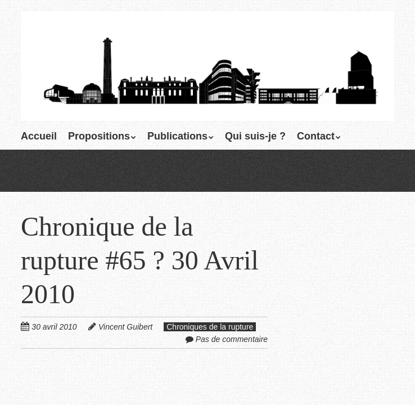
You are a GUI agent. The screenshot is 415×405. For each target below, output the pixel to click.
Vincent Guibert (125, 326)
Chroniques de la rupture (209, 326)
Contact (316, 136)
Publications (177, 136)
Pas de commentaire (232, 339)
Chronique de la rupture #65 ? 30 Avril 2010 (140, 260)
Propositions (99, 136)
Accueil (39, 136)
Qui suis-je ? (255, 136)
